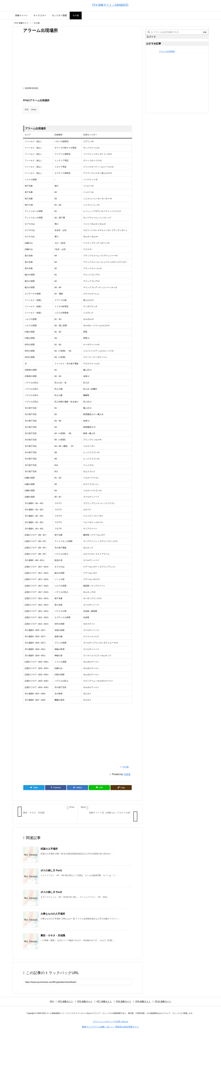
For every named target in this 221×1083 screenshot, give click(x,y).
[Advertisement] (77, 61)
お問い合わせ (121, 1021)
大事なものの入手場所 (53, 913)
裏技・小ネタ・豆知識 (53, 935)
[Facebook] (55, 787)
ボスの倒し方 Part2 (51, 892)
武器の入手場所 (49, 848)
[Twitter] (34, 787)
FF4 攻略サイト (22, 23)
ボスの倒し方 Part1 (51, 870)
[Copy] (121, 787)
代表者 (127, 774)
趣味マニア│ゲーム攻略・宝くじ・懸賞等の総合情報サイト (110, 1027)
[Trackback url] (77, 982)
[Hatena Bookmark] (77, 787)
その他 (37, 23)
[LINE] (99, 787)
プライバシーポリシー (103, 1021)
